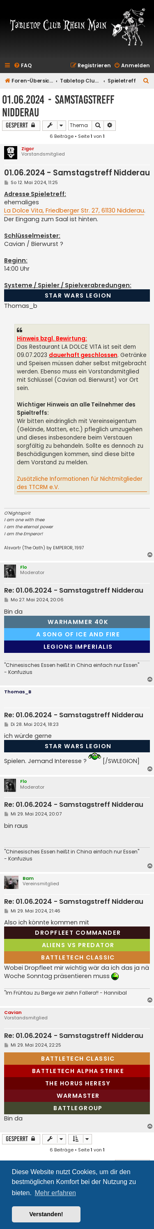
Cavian (13, 1012)
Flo (23, 567)
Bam (28, 878)
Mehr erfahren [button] (55, 1192)
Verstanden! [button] (46, 1214)
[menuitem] (23, 65)
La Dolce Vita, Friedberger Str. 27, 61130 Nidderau (74, 210)
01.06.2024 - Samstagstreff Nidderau (58, 106)
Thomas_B (17, 691)
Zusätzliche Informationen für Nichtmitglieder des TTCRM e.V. (80, 483)
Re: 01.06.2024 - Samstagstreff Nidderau (73, 590)
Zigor (27, 148)
